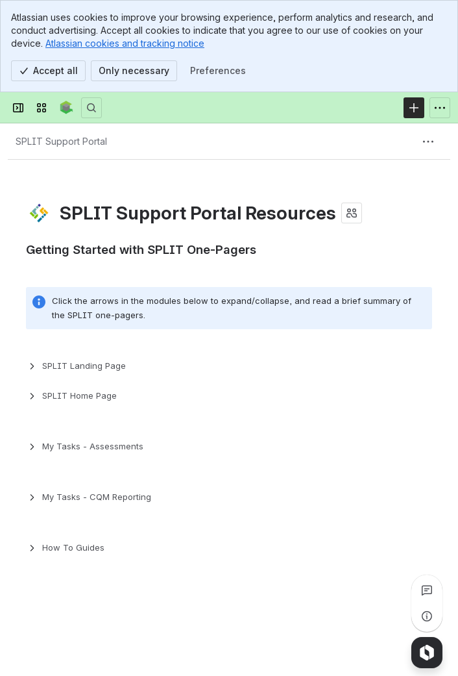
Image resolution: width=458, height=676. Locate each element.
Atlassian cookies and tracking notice (124, 43)
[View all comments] (426, 590)
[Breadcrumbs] (61, 141)
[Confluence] (66, 107)
